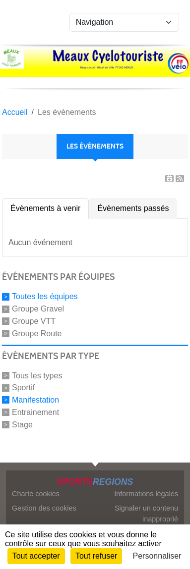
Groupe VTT (34, 321)
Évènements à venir (45, 208)
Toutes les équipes (45, 296)
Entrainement (35, 412)
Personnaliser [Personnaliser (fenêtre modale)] (157, 556)
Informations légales (146, 494)
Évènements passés (133, 208)
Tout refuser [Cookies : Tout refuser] (96, 556)
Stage (22, 424)
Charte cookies (36, 494)
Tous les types (37, 375)
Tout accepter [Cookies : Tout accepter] (36, 556)
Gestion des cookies (44, 508)
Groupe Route (37, 333)
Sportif (23, 387)
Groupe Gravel (38, 309)
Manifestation (35, 400)
